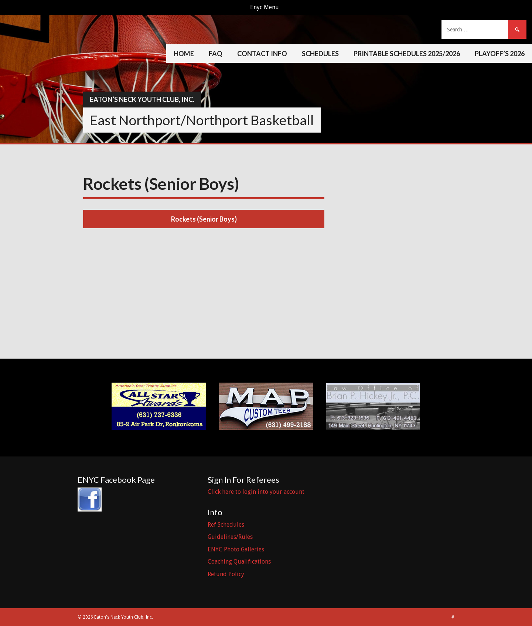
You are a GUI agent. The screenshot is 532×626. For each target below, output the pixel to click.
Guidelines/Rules (230, 536)
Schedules (320, 53)
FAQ (215, 53)
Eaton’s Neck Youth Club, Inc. (142, 99)
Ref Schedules (226, 524)
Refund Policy (226, 574)
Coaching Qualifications (239, 561)
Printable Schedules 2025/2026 (407, 53)
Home (184, 53)
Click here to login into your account (256, 491)
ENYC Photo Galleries (236, 549)
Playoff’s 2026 (500, 53)
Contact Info (262, 53)
